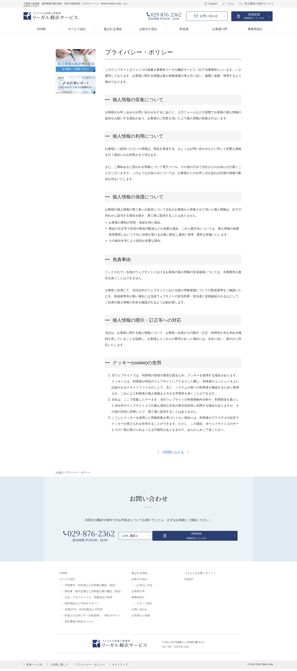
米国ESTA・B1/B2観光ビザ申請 (83, 611)
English (213, 3)
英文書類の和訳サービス (259, 3)
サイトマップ (120, 666)
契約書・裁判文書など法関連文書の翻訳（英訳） (94, 593)
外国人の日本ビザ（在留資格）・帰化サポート (92, 617)
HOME (59, 472)
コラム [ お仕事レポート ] (199, 575)
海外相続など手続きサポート (82, 605)
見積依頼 (254, 16)
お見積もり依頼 (140, 617)
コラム (230, 3)
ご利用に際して (59, 666)
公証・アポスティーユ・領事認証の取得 (88, 599)
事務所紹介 (138, 599)
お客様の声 (138, 593)
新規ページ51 (34, 666)
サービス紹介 (67, 581)
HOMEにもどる (173, 452)
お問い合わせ (209, 16)
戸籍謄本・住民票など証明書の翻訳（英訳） (91, 587)
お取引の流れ (139, 581)
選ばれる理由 (139, 575)
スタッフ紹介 (144, 605)
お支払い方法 (144, 587)
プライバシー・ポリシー (90, 666)
